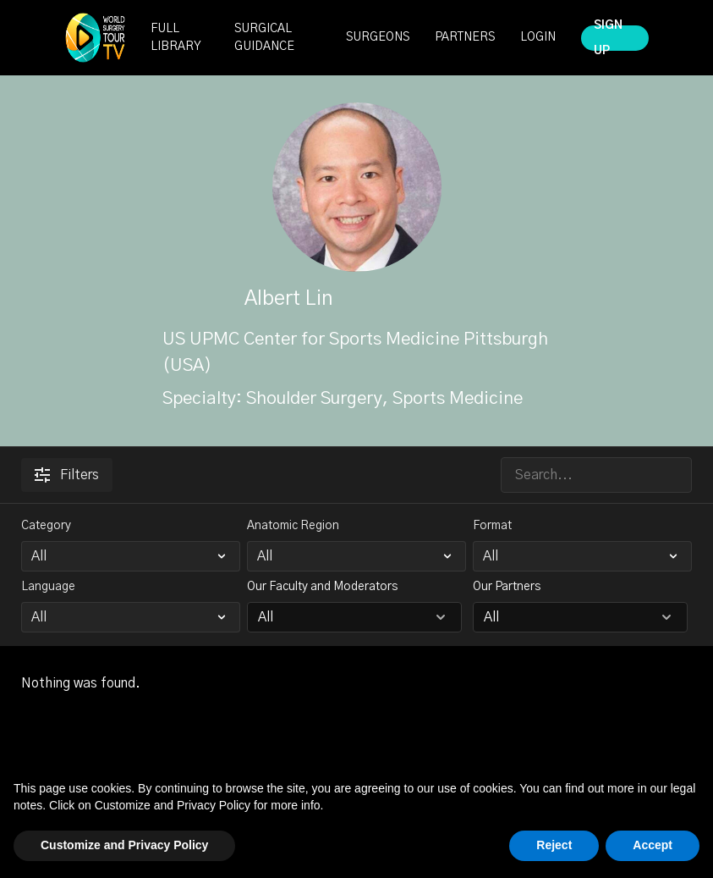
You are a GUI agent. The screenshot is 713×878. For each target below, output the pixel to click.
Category (46, 526)
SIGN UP (608, 38)
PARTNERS (465, 37)
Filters (67, 475)
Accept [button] (652, 845)
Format (492, 526)
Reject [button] (554, 845)
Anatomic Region (293, 526)
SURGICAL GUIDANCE (264, 37)
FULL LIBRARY (176, 37)
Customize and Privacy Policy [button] (124, 845)
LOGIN (538, 37)
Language (48, 587)
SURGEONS (377, 37)
